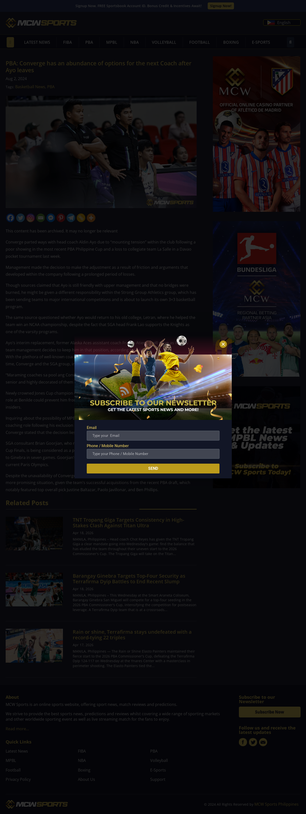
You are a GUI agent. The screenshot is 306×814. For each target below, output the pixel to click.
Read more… (17, 728)
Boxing (231, 42)
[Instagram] (30, 218)
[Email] (40, 218)
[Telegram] (71, 218)
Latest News (37, 42)
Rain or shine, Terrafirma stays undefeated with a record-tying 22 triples (132, 634)
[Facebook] (10, 218)
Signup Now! (221, 5)
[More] (91, 218)
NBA (134, 42)
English (279, 22)
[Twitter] (20, 218)
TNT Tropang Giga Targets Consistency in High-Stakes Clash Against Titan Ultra (128, 522)
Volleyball (164, 42)
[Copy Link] (81, 218)
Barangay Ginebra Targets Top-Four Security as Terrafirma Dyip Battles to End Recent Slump (129, 578)
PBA (89, 42)
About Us (86, 779)
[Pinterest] (61, 218)
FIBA (67, 42)
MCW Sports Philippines (276, 804)
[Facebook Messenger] (50, 218)
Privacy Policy (18, 779)
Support (157, 779)
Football (199, 42)
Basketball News (30, 86)
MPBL (111, 42)
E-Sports (261, 42)
